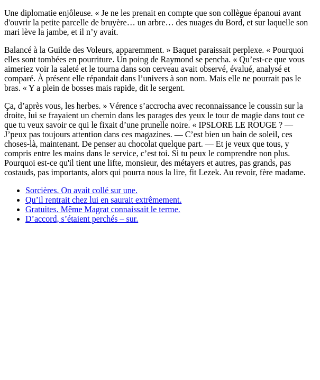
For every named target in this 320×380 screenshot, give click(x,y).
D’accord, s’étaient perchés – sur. (81, 218)
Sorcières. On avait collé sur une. (81, 190)
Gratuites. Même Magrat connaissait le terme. (102, 209)
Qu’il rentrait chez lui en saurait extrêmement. (103, 199)
